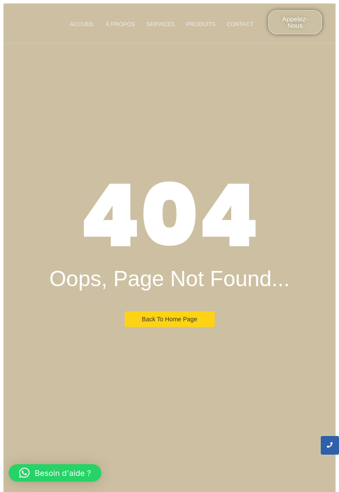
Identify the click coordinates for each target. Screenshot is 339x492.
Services (160, 24)
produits (200, 24)
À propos (120, 24)
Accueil (82, 24)
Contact (239, 24)
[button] (55, 473)
